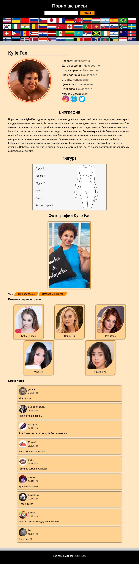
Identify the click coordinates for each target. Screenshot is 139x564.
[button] (69, 255)
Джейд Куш (100, 372)
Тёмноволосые (26, 294)
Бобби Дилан (28, 336)
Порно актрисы (69, 6)
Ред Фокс (110, 336)
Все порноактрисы (63, 556)
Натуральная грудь (52, 294)
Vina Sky (38, 372)
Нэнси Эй (69, 336)
